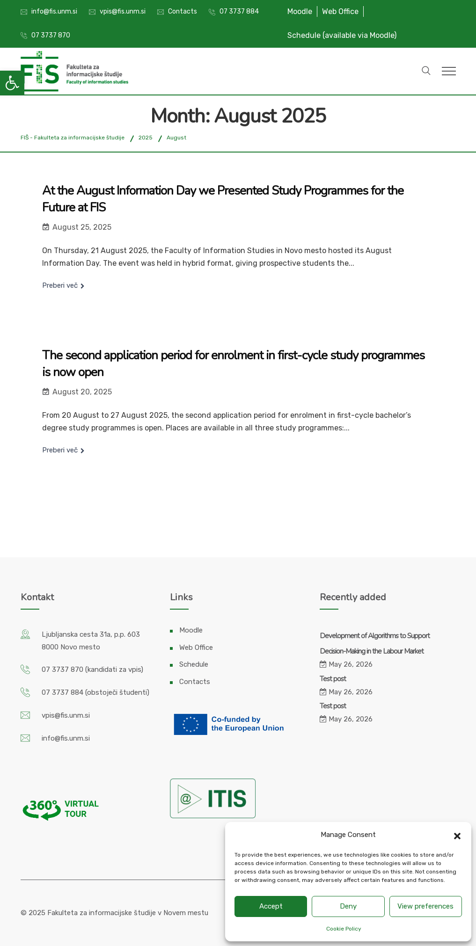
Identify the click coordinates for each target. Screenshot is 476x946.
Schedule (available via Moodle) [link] (341, 35)
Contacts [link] (182, 11)
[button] (457, 835)
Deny (348, 906)
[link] (12, 83)
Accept (271, 906)
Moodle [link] (299, 11)
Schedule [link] (193, 664)
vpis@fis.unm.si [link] (123, 11)
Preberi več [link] (60, 285)
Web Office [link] (340, 11)
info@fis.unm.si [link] (54, 11)
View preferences (425, 906)
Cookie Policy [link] (343, 928)
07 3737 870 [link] (50, 35)
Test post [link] (333, 679)
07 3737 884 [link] (239, 11)
